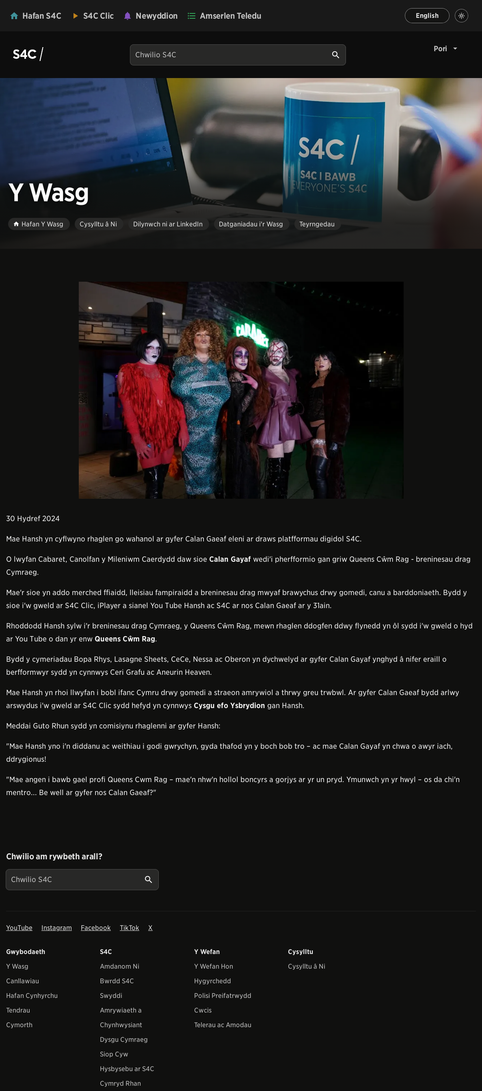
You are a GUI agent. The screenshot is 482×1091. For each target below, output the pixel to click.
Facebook (96, 928)
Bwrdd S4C (117, 981)
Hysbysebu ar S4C (127, 1069)
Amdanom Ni (119, 966)
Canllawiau (22, 981)
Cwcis (203, 1010)
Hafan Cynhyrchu (32, 996)
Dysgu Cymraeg (124, 1039)
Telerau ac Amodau (222, 1025)
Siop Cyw (114, 1054)
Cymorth (19, 1025)
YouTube (19, 928)
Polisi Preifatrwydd (222, 996)
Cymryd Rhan (120, 1083)
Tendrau (18, 1010)
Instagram (56, 928)
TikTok (129, 928)
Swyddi (111, 996)
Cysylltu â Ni (306, 966)
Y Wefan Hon (213, 966)
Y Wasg (17, 966)
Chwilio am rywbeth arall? (54, 856)
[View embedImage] (241, 390)
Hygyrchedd (212, 981)
